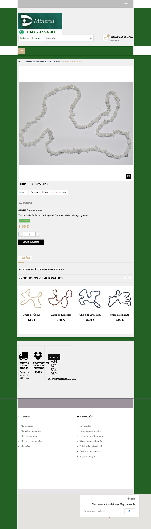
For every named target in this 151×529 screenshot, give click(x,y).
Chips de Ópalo (31, 314)
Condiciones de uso (90, 451)
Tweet (23, 192)
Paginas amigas (87, 456)
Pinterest (61, 192)
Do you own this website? (94, 489)
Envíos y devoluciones (91, 436)
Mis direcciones (29, 436)
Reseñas (25, 258)
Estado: (22, 210)
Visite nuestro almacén (91, 441)
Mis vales (25, 446)
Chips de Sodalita (119, 314)
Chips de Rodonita (61, 314)
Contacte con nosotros (91, 431)
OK (129, 489)
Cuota (34, 192)
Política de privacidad (91, 446)
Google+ (47, 192)
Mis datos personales (31, 441)
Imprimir (27, 202)
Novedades (85, 426)
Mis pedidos (27, 426)
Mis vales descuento (31, 431)
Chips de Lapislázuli (90, 314)
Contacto (54, 357)
